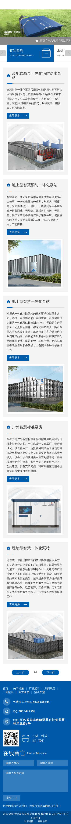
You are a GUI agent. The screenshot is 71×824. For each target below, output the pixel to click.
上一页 (20, 672)
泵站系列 (65, 40)
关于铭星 (18, 688)
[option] (35, 23)
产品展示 (53, 40)
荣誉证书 (24, 692)
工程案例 (8, 692)
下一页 (51, 672)
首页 (42, 40)
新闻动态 (49, 688)
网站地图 (42, 821)
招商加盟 (39, 692)
